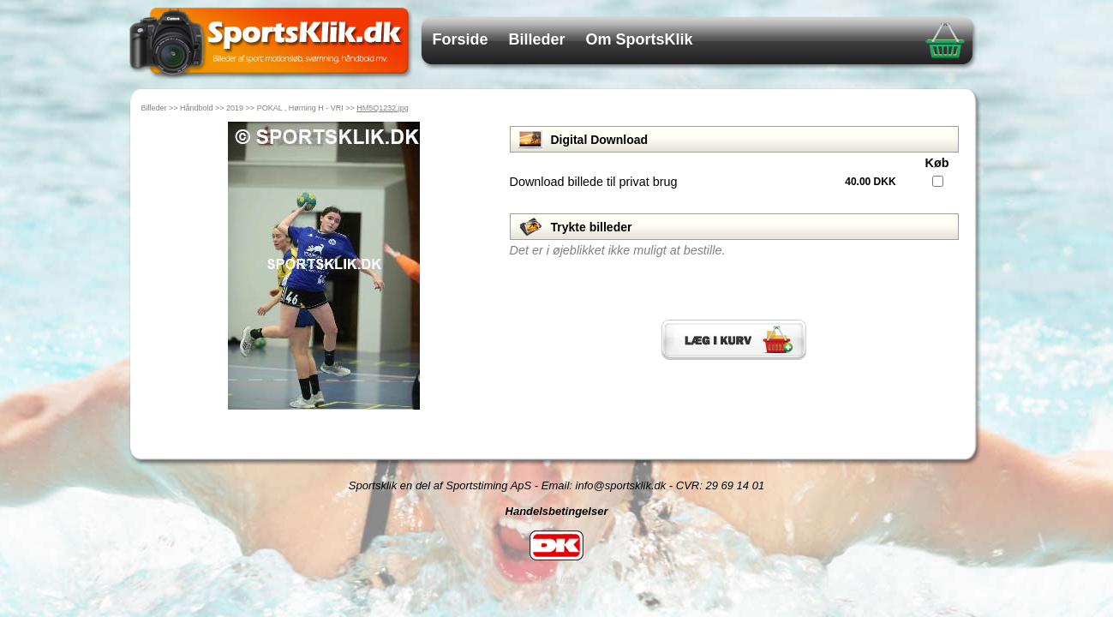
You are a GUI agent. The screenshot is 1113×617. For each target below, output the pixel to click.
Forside (460, 39)
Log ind (556, 579)
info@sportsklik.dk (621, 485)
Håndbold (196, 108)
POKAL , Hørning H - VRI (300, 108)
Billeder (537, 39)
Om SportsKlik (639, 39)
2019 (234, 108)
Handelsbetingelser (557, 511)
